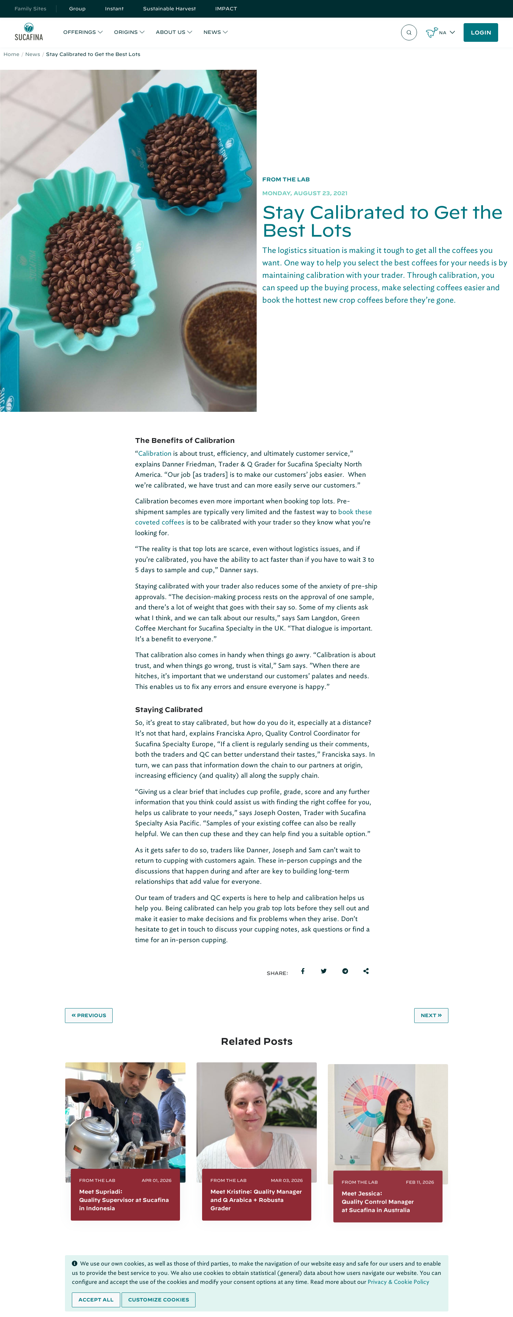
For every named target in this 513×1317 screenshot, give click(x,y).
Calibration (154, 453)
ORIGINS (126, 32)
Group (77, 8)
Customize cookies (158, 1299)
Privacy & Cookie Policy (398, 1282)
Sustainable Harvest (169, 8)
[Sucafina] (29, 32)
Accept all (96, 1299)
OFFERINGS (79, 32)
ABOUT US (171, 32)
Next (431, 1015)
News (32, 54)
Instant (114, 8)
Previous (89, 1015)
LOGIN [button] (481, 32)
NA (442, 32)
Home (11, 54)
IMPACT (226, 8)
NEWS (212, 32)
